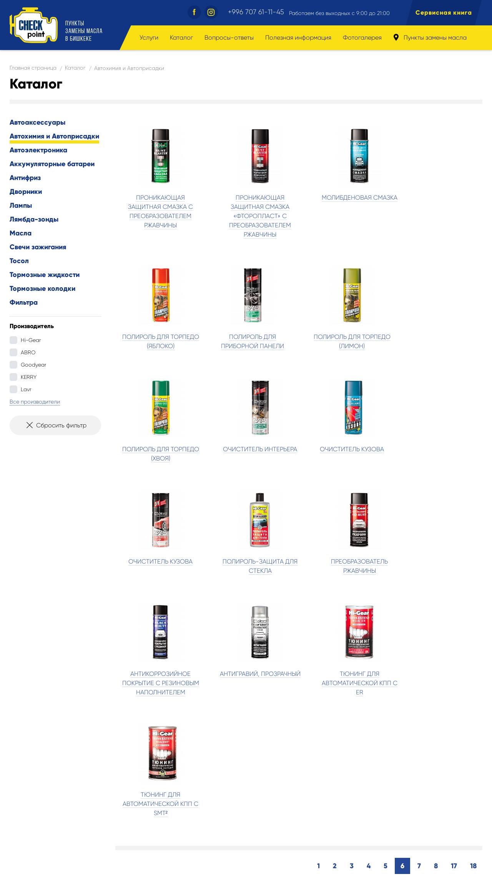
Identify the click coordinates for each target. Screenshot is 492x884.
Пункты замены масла (430, 37)
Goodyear (33, 365)
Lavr (26, 389)
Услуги (149, 37)
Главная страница (33, 68)
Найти (395, 773)
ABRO (28, 352)
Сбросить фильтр (55, 428)
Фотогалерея (362, 37)
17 (454, 644)
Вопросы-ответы (229, 37)
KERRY (29, 377)
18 (473, 644)
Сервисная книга (444, 12)
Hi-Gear (31, 340)
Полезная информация (298, 37)
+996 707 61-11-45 (256, 12)
